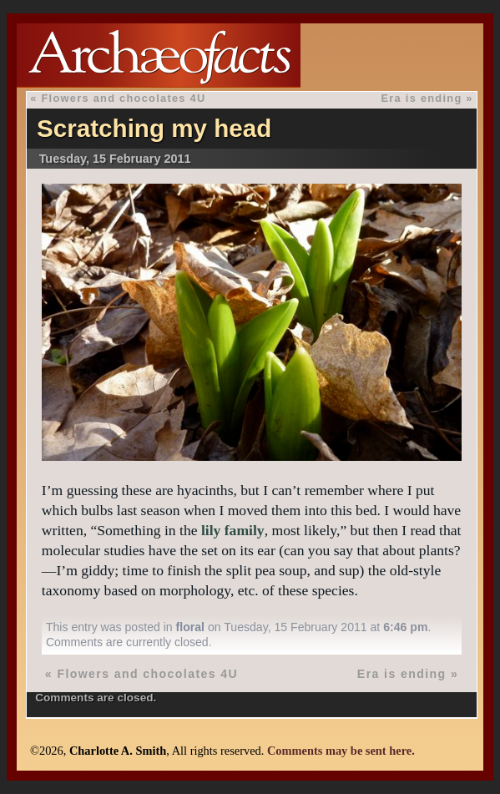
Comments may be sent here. (341, 750)
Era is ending (421, 98)
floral (190, 627)
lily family (233, 530)
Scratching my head (154, 128)
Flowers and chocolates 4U (123, 98)
